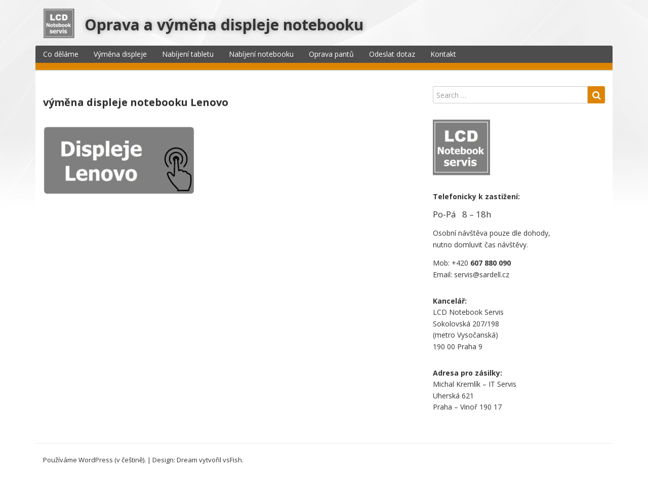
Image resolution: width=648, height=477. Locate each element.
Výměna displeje (120, 54)
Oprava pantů (331, 54)
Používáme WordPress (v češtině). (94, 459)
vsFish (232, 459)
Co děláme (60, 54)
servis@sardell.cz (481, 274)
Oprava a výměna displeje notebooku (224, 24)
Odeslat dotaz (392, 54)
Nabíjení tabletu (188, 54)
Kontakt (443, 54)
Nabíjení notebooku (261, 54)
